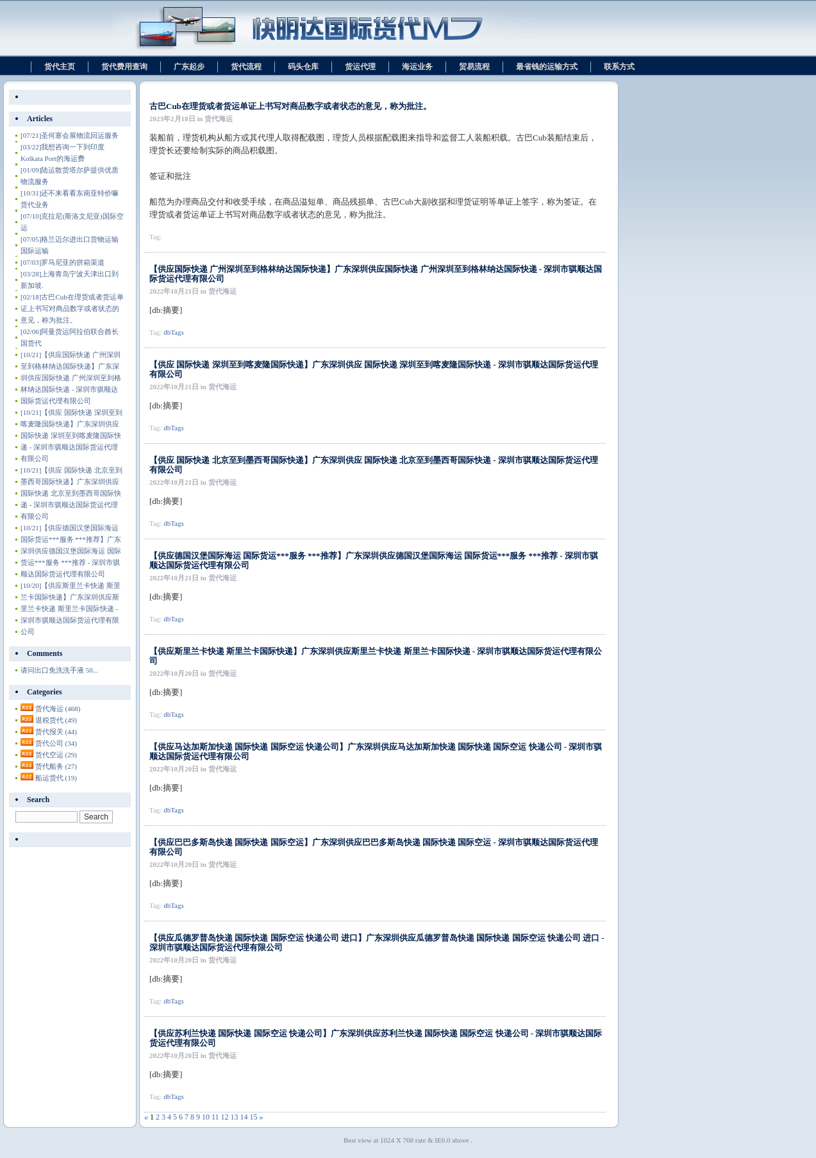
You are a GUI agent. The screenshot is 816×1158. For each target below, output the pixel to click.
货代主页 (59, 66)
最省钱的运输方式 (547, 66)
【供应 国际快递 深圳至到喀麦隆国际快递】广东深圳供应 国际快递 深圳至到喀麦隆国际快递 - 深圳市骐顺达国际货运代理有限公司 (71, 435)
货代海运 (58, 708)
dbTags (173, 332)
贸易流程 (474, 66)
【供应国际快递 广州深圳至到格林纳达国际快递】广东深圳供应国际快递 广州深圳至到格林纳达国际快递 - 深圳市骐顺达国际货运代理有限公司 (71, 378)
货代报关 (56, 731)
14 (244, 1116)
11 (215, 1116)
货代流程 (246, 66)
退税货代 (56, 720)
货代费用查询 (124, 66)
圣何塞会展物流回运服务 (70, 135)
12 (225, 1116)
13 (234, 1116)
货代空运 (56, 755)
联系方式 (619, 66)
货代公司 (56, 743)
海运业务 (417, 66)
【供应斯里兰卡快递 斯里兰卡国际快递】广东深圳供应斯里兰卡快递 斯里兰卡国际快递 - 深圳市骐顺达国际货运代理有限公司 (71, 608)
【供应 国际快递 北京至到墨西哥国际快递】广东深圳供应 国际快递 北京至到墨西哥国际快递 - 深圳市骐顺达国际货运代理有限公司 (71, 493)
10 (206, 1116)
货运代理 (360, 66)
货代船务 (56, 766)
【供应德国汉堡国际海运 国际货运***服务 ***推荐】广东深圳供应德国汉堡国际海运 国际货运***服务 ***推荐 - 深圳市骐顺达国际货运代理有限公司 (71, 551)
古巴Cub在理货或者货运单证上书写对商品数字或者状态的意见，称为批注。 (290, 106)
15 (254, 1116)
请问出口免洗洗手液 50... (59, 670)
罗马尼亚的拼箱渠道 (62, 262)
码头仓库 (303, 66)
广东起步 (189, 66)
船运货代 (56, 778)
